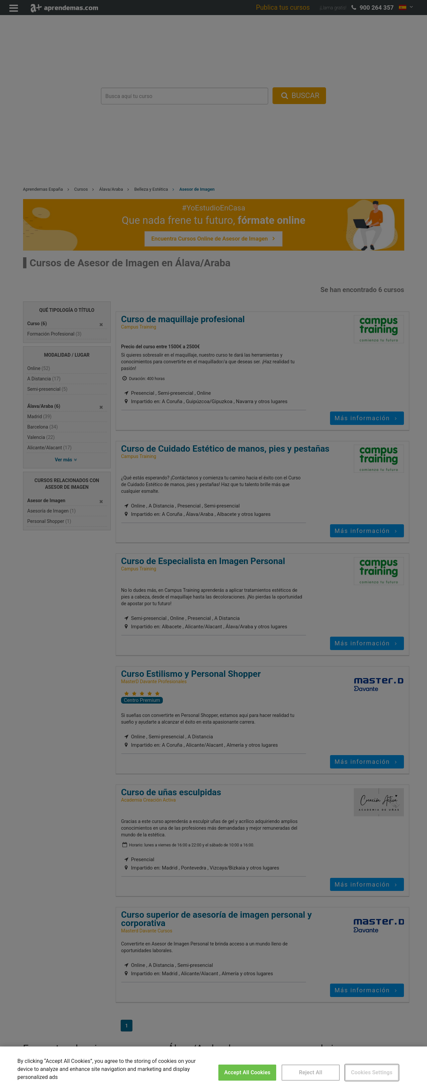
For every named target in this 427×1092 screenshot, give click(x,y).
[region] (213, 1069)
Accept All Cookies (247, 1072)
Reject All (310, 1072)
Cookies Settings (372, 1072)
